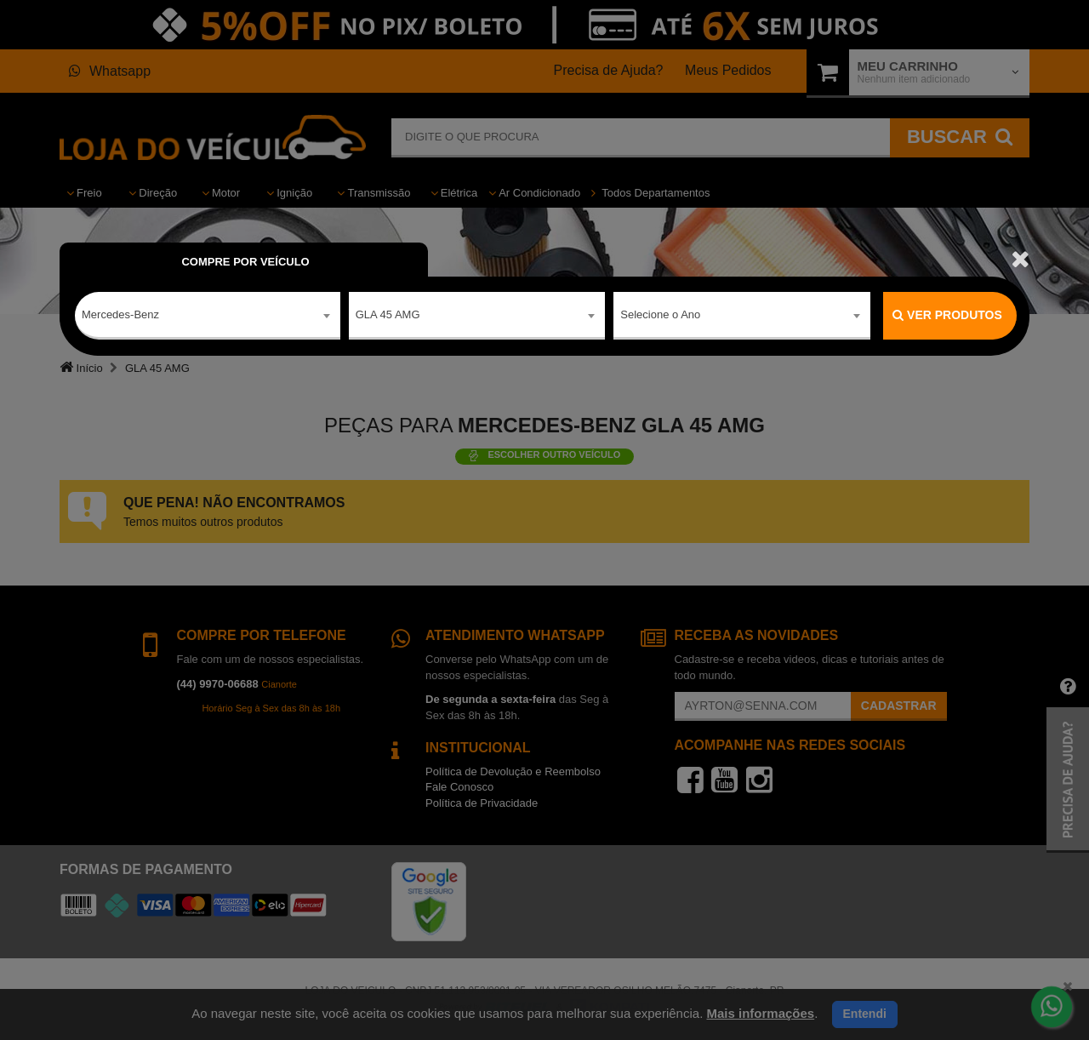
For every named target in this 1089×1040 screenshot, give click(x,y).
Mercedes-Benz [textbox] (120, 314)
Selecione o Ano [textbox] (660, 314)
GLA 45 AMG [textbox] (388, 314)
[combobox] (207, 316)
